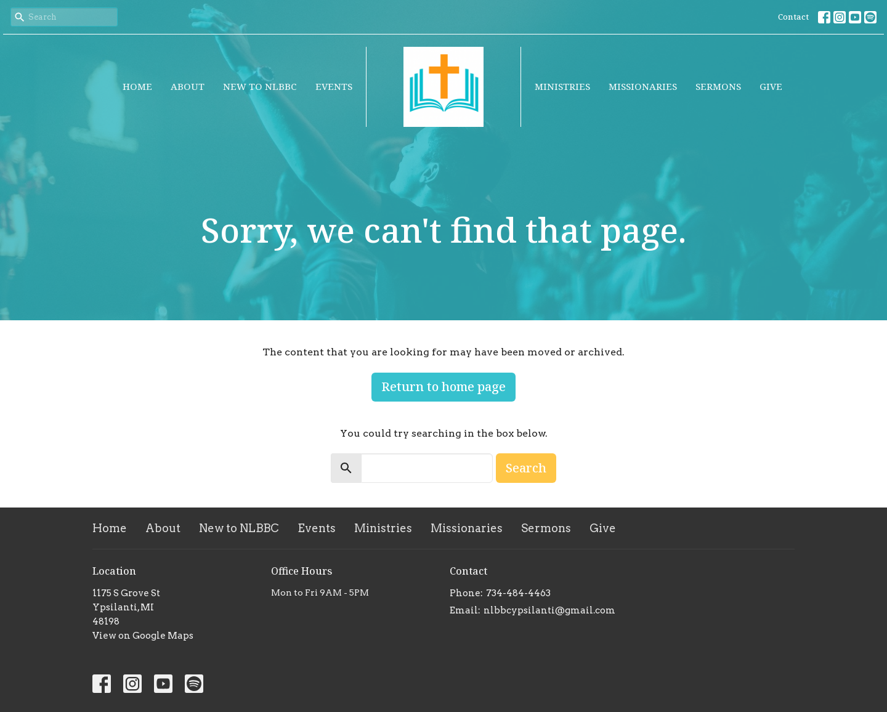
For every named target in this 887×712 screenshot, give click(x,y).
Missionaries (643, 86)
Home (137, 86)
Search (526, 467)
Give (770, 86)
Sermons (718, 86)
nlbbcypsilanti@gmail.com (549, 610)
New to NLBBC (260, 86)
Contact (793, 16)
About (188, 86)
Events (333, 86)
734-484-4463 (518, 593)
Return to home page (443, 386)
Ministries (562, 86)
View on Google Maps (142, 635)
